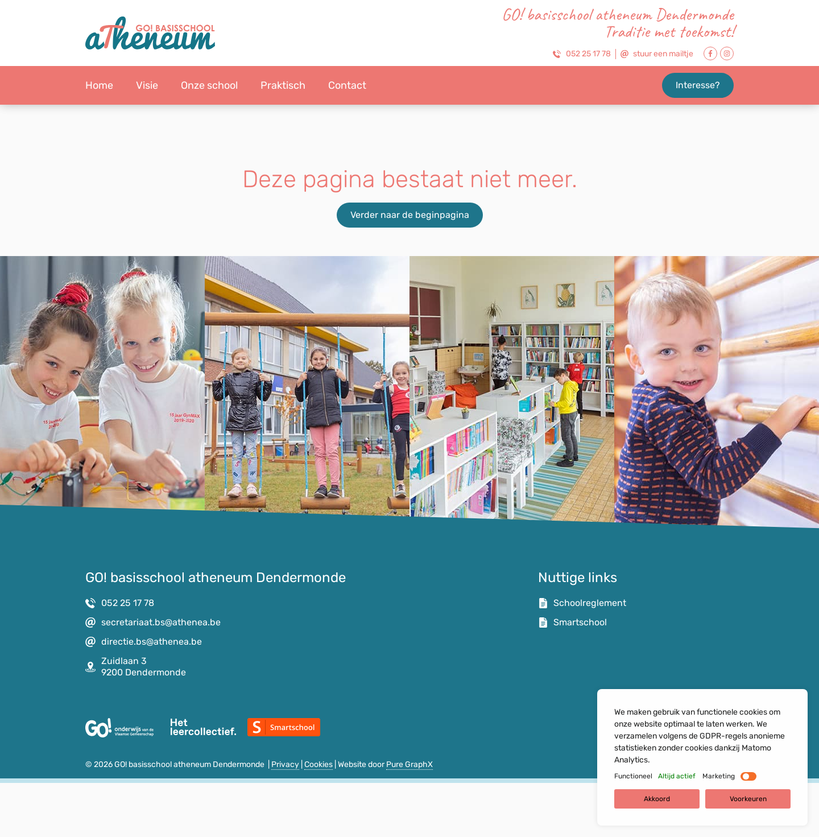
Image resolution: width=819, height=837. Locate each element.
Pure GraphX (409, 764)
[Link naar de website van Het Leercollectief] (203, 726)
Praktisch (282, 85)
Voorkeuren (748, 799)
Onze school (209, 85)
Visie (147, 85)
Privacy (285, 764)
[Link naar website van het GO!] (119, 727)
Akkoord (657, 799)
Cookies (318, 764)
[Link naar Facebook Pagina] (710, 53)
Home (99, 85)
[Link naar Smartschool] (283, 727)
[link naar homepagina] (150, 33)
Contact (347, 85)
